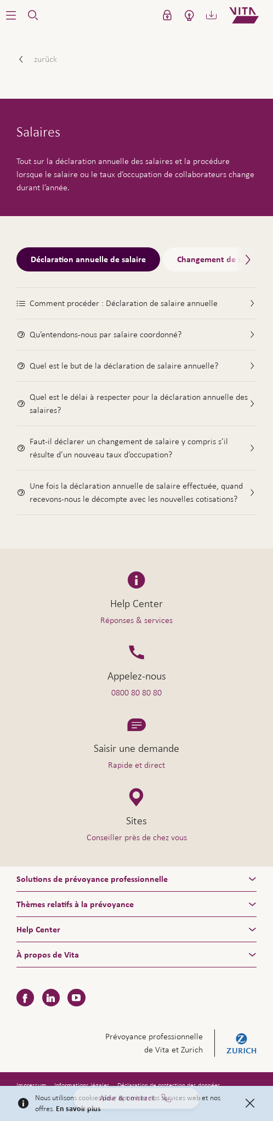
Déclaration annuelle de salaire (88, 259)
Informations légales (82, 1085)
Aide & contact (136, 1100)
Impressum (31, 1085)
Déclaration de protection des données (168, 1085)
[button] (11, 15)
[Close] (250, 1103)
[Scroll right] (246, 260)
